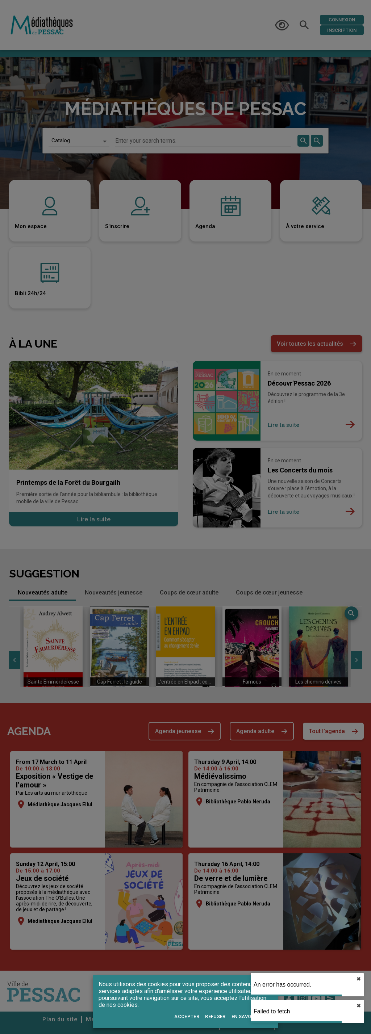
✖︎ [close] (359, 979)
